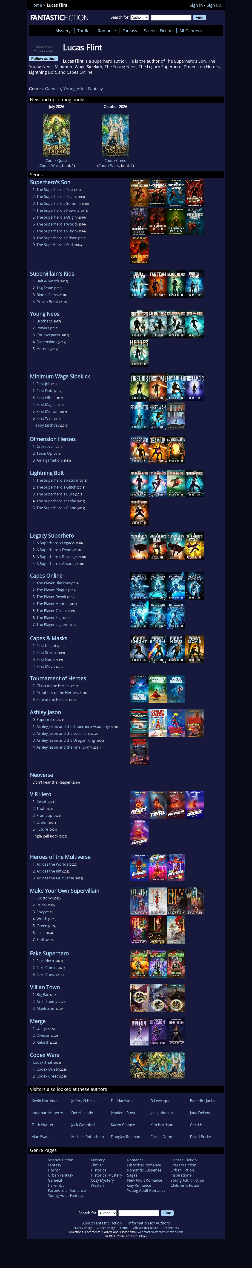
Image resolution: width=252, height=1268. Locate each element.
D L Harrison (122, 1100)
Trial (40, 808)
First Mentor (47, 411)
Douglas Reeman (125, 1136)
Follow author (43, 58)
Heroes (43, 348)
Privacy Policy (82, 1228)
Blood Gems (47, 294)
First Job (44, 383)
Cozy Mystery (102, 1180)
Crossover (45, 446)
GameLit (53, 88)
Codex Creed (115, 160)
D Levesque (160, 1100)
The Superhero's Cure (55, 494)
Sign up (214, 5)
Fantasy (130, 30)
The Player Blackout (54, 583)
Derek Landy (82, 1112)
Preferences (171, 1228)
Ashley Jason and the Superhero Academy (73, 726)
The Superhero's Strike (56, 501)
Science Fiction (158, 30)
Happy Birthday (46, 425)
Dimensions (47, 341)
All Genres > (192, 30)
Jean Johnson (161, 1112)
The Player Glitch (51, 610)
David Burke (200, 1136)
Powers (43, 328)
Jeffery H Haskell (85, 1100)
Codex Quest (57, 160)
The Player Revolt (51, 596)
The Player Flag (50, 617)
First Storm (46, 652)
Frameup (44, 815)
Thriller (84, 30)
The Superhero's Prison (57, 237)
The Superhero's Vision (57, 231)
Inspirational (181, 1175)
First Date (45, 390)
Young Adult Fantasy (83, 88)
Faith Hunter (43, 1124)
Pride (41, 905)
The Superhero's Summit (58, 203)
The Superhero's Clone (56, 507)
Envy (41, 911)
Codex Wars (50, 165)
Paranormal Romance (67, 1190)
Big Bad (43, 994)
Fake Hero (45, 960)
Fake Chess (46, 974)
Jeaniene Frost (123, 1112)
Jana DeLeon (201, 1112)
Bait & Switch (48, 281)
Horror (54, 1170)
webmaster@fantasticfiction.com (160, 1232)
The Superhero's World (57, 224)
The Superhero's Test (55, 189)
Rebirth (43, 1042)
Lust (40, 932)
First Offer (45, 397)
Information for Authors (149, 1223)
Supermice (46, 719)
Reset (41, 801)
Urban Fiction (182, 1170)
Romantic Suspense (144, 1170)
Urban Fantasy (60, 1175)
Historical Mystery (106, 1175)
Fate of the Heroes (53, 699)
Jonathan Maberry (47, 1112)
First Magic (46, 404)
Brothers (44, 321)
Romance (107, 30)
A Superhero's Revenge (57, 556)
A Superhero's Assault (56, 563)
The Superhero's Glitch (56, 487)
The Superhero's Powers (58, 210)
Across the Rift (49, 871)
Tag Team (45, 287)
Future (42, 829)
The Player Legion (52, 624)
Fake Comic (46, 967)
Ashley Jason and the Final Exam (64, 747)
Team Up (44, 453)
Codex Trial (42, 1062)
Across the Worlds (52, 864)
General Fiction (184, 1160)
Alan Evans (41, 1136)
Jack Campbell (83, 1124)
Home (36, 5)
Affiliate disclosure (145, 1228)
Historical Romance (144, 1165)
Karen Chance (123, 1124)
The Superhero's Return (57, 480)
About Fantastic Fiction (102, 1223)
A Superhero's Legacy (55, 542)
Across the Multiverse (55, 878)
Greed (42, 925)
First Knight (46, 645)
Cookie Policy (106, 1228)
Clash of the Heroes (54, 685)
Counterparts (48, 334)
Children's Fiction (185, 1185)
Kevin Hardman (45, 1100)
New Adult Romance (144, 1180)
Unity (41, 1028)
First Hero (45, 659)
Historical (99, 1170)
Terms (124, 1228)
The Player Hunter (52, 603)
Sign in (196, 5)
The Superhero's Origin (57, 217)
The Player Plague (52, 589)
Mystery (63, 30)
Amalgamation (49, 460)
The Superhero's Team (56, 196)
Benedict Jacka (202, 1100)
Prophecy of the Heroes (57, 692)
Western (98, 1185)
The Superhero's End (55, 244)
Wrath (42, 918)
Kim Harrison (161, 1124)
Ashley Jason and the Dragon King (66, 740)
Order (42, 822)
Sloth (41, 939)
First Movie (46, 666)
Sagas (132, 1175)
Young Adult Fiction (187, 1180)
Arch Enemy (47, 1001)
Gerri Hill (197, 1124)
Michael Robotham (87, 1136)
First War (44, 418)
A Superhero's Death (55, 549)
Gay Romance (139, 1185)
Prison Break (48, 301)
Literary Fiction (183, 1165)
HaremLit (56, 1185)
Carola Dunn (161, 1136)
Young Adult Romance (146, 1190)
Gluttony (44, 898)
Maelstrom (46, 1008)
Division (43, 1035)
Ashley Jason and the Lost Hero (63, 733)
